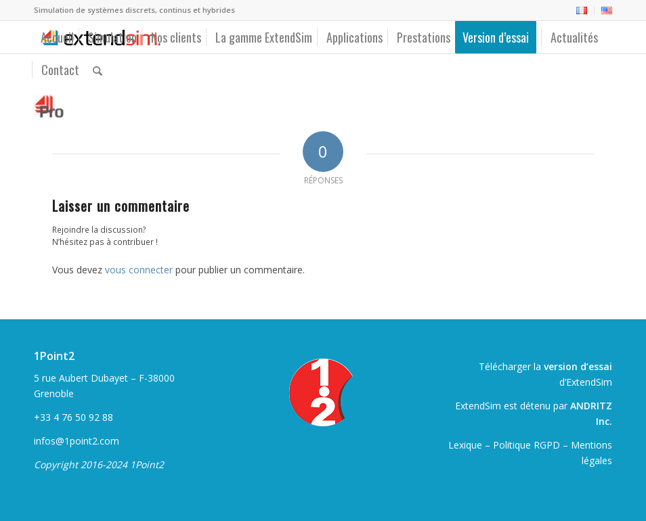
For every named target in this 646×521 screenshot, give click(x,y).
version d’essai (578, 366)
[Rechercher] (97, 69)
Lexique (465, 444)
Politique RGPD (526, 444)
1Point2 (54, 355)
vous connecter (139, 269)
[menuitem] (582, 11)
